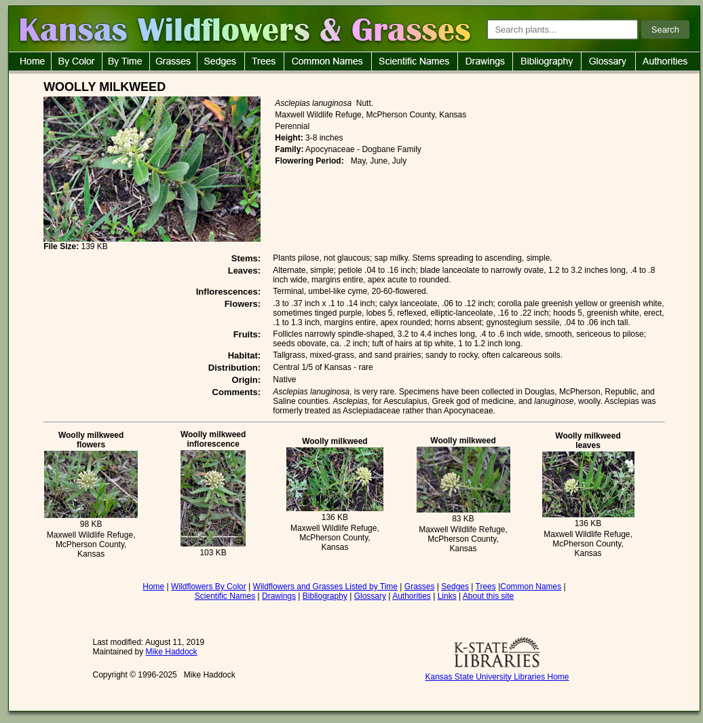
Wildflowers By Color (208, 586)
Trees (486, 586)
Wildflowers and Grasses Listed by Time (325, 586)
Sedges (455, 586)
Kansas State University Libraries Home (497, 677)
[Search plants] (563, 29)
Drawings (279, 596)
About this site (488, 596)
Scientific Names (225, 596)
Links (447, 596)
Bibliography (325, 596)
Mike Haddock (171, 651)
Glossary (370, 596)
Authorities (411, 596)
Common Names (530, 586)
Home (153, 586)
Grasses (419, 586)
